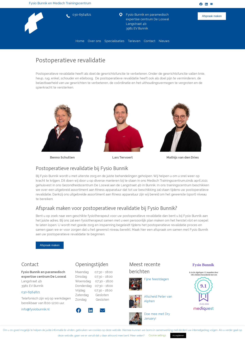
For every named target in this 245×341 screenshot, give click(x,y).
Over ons (94, 41)
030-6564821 (81, 14)
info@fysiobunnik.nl (35, 309)
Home (80, 41)
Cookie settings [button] (157, 335)
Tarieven (134, 41)
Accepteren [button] (178, 335)
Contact (149, 41)
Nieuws (164, 41)
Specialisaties (114, 41)
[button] (79, 310)
